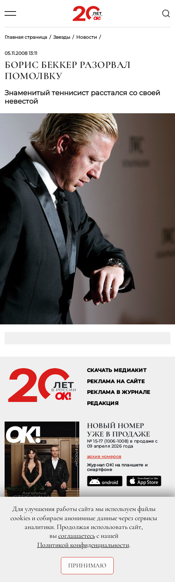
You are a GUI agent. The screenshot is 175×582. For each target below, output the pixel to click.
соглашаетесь (76, 535)
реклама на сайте (116, 381)
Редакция (103, 403)
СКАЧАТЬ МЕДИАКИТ (116, 370)
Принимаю (87, 565)
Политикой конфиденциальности (83, 545)
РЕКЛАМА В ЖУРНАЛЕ (118, 392)
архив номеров (104, 456)
